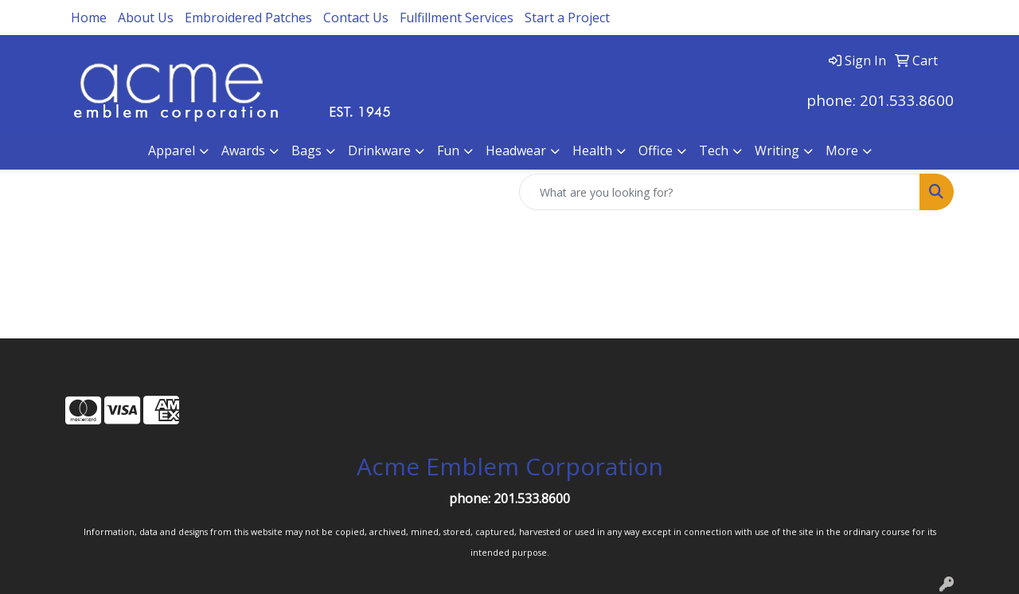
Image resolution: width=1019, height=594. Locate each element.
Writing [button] (777, 150)
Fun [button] (448, 150)
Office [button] (655, 150)
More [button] (842, 150)
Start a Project (567, 17)
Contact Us (355, 17)
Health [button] (592, 150)
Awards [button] (243, 150)
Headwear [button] (516, 150)
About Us (146, 17)
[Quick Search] (719, 192)
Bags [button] (306, 150)
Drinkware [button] (379, 150)
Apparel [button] (171, 150)
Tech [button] (713, 150)
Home (89, 17)
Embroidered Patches (248, 17)
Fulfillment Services (456, 17)
